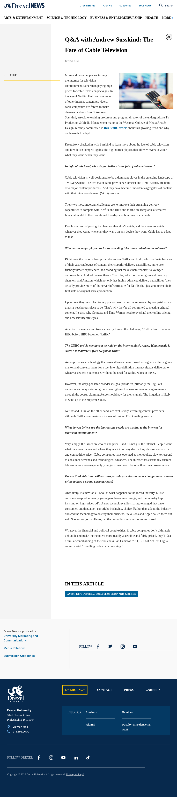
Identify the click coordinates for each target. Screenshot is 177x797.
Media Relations (15, 648)
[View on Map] (18, 727)
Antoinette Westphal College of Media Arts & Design (101, 594)
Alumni (90, 724)
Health (151, 17)
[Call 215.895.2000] (18, 732)
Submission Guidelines (19, 656)
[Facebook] (98, 647)
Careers (153, 689)
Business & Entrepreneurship (116, 17)
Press (129, 689)
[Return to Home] (24, 5)
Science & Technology (67, 17)
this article (115, 128)
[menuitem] (23, 18)
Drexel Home (87, 5)
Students (91, 712)
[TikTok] (88, 757)
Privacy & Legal (75, 774)
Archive (107, 5)
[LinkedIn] (76, 757)
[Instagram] (123, 647)
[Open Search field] (166, 5)
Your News (145, 5)
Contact (104, 689)
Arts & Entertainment (23, 17)
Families (127, 712)
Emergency (75, 689)
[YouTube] (135, 647)
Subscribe (125, 5)
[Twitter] (110, 647)
